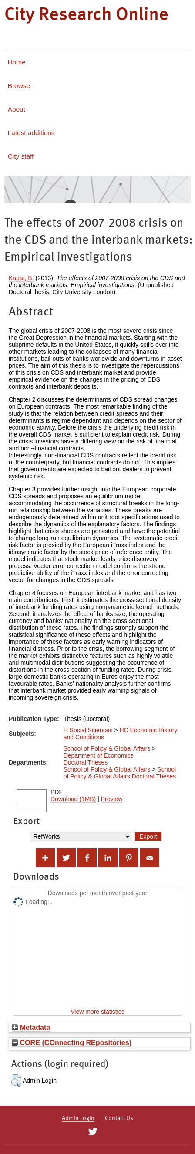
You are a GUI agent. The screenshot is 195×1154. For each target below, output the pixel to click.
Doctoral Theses (86, 762)
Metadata (31, 1027)
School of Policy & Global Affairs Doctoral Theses (120, 773)
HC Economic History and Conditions (121, 734)
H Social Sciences (88, 730)
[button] (16, 1080)
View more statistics (97, 1011)
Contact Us (119, 1118)
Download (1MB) (73, 798)
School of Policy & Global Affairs (107, 748)
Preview (112, 798)
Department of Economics (99, 755)
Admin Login (78, 1118)
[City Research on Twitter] (92, 1132)
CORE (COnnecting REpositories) (71, 1042)
